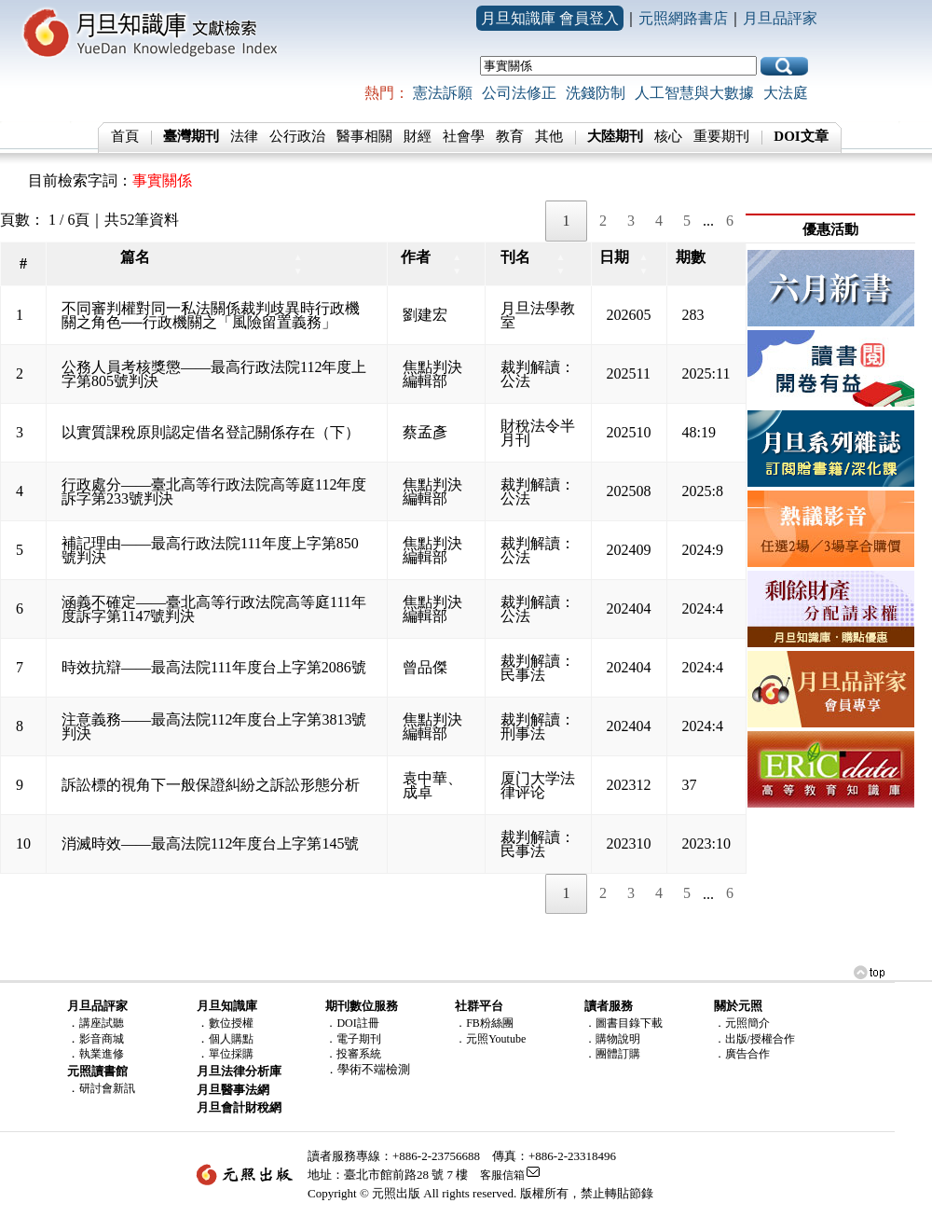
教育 (510, 136)
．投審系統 (353, 1053)
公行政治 (297, 136)
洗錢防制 (595, 93)
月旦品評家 (780, 18)
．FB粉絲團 (484, 1023)
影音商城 (101, 1038)
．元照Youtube (490, 1038)
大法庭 (785, 93)
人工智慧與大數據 (694, 93)
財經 (418, 136)
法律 (244, 136)
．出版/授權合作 (754, 1038)
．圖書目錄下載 (623, 1023)
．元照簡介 (742, 1023)
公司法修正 (519, 93)
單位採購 (231, 1053)
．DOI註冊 (351, 1023)
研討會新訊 (107, 1088)
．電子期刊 (353, 1038)
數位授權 (231, 1023)
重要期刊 (721, 136)
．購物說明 (612, 1038)
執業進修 (101, 1053)
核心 (668, 136)
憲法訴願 (443, 93)
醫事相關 (364, 136)
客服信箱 (502, 1175)
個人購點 (231, 1038)
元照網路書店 (683, 18)
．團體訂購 (612, 1053)
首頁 (125, 136)
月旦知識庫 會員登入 (550, 18)
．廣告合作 (742, 1053)
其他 (549, 136)
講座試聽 (101, 1023)
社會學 (464, 136)
